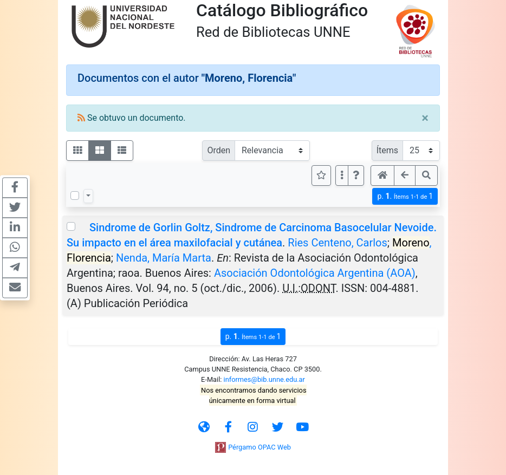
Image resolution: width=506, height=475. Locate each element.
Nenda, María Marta (163, 257)
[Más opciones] (341, 175)
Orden (218, 150)
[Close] (425, 118)
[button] (356, 175)
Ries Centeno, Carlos (337, 242)
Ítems (387, 150)
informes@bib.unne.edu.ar (264, 379)
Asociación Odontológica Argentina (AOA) (315, 272)
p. (405, 196)
